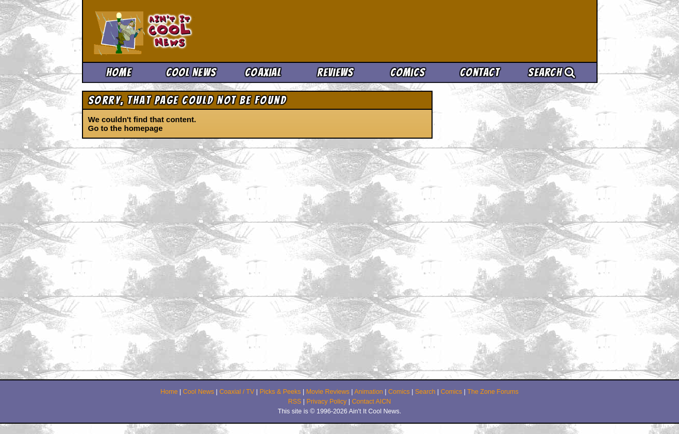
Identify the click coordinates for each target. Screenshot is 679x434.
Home (118, 72)
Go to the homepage (125, 128)
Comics (407, 72)
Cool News (191, 72)
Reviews (335, 72)
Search (551, 72)
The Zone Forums (492, 391)
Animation (368, 391)
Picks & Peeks (280, 391)
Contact (480, 72)
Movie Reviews (328, 391)
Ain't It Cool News (169, 31)
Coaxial (263, 72)
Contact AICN (371, 401)
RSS (295, 401)
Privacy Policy (327, 401)
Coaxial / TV (236, 391)
